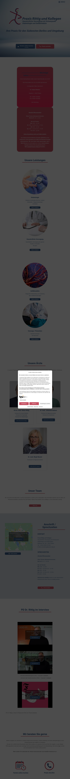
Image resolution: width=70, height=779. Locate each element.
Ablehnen (34, 404)
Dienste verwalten (23, 400)
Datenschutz (36, 407)
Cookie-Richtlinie (30, 407)
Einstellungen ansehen (45, 404)
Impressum (41, 407)
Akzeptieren (24, 404)
